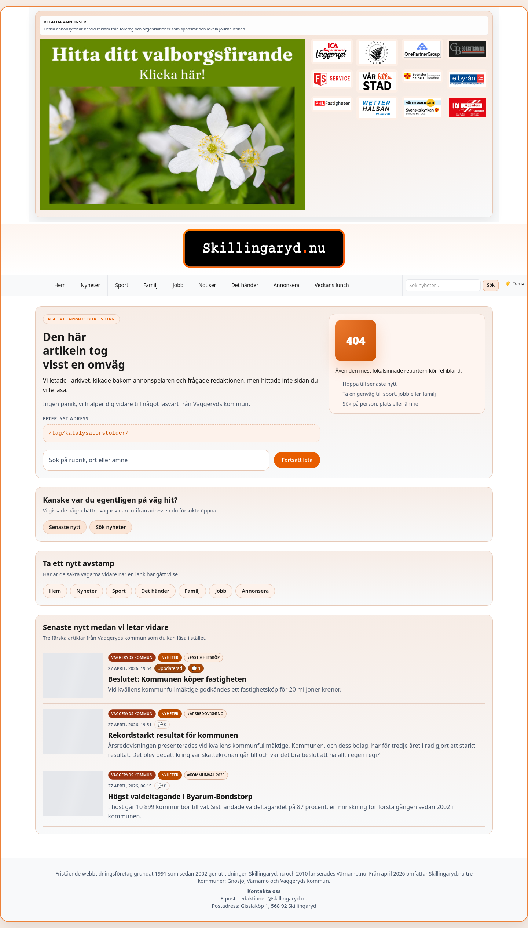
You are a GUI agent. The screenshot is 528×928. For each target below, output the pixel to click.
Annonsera (287, 285)
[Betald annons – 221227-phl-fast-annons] (332, 104)
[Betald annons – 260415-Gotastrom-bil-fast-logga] (467, 49)
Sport (121, 285)
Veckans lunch (332, 285)
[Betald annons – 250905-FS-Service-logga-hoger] (332, 79)
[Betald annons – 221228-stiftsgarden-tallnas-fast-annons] (377, 52)
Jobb (178, 285)
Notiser (207, 285)
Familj (150, 285)
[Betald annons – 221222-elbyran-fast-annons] (467, 79)
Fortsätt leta (297, 459)
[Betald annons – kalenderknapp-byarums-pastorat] (422, 107)
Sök (491, 285)
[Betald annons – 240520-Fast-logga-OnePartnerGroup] (422, 49)
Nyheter (90, 285)
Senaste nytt (64, 526)
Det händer (244, 285)
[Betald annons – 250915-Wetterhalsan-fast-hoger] (377, 108)
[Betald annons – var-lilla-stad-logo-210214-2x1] (377, 81)
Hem (60, 285)
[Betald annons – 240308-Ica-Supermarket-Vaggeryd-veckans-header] (332, 51)
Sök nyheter (111, 526)
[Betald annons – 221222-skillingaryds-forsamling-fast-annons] (422, 76)
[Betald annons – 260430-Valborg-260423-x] (172, 124)
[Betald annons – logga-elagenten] (467, 107)
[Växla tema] (514, 284)
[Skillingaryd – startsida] (264, 248)
